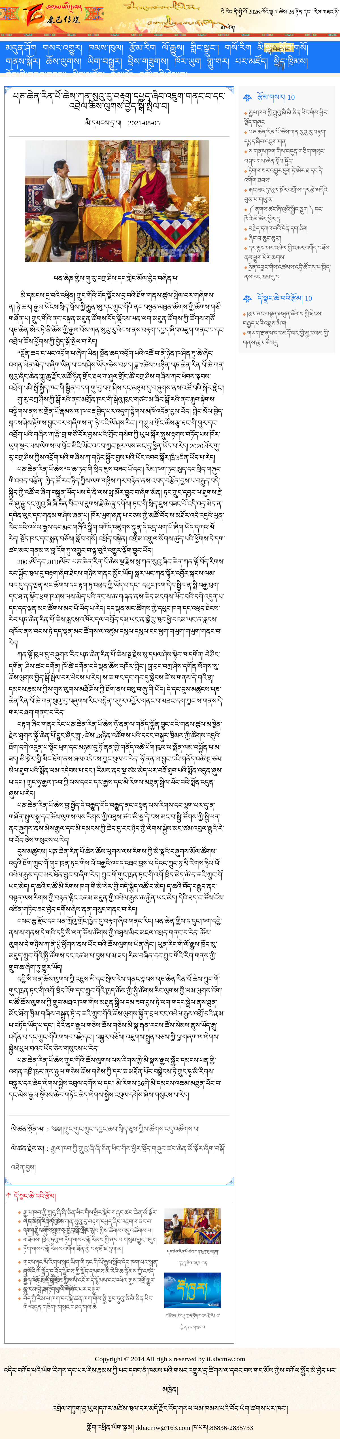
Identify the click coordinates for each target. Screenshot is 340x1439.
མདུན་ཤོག (21, 48)
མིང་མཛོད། (88, 75)
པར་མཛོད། (251, 62)
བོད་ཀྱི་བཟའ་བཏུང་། (36, 75)
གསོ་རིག (238, 48)
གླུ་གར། (218, 62)
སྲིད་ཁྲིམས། (291, 62)
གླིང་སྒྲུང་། (204, 48)
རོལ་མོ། (121, 75)
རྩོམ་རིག (142, 48)
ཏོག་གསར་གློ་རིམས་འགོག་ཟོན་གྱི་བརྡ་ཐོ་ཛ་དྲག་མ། (73, 1249)
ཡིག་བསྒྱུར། (104, 62)
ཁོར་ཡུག (187, 62)
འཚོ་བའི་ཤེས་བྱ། (163, 75)
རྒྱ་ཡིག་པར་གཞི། (279, 49)
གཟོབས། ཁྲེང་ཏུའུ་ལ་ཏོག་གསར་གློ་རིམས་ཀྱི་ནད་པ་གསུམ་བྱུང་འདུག (90, 1239)
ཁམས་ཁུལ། (106, 48)
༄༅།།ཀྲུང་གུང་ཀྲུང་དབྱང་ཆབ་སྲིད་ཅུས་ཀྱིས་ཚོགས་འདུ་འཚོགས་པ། (125, 1129)
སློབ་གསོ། (293, 48)
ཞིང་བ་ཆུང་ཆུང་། (264, 238)
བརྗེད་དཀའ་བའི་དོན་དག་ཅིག (277, 228)
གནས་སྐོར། (23, 62)
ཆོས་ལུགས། (64, 62)
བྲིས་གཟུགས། (148, 62)
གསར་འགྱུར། (62, 48)
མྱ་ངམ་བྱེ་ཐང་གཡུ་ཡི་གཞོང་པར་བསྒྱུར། (62, 1289)
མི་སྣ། (265, 48)
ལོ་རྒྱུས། (173, 48)
